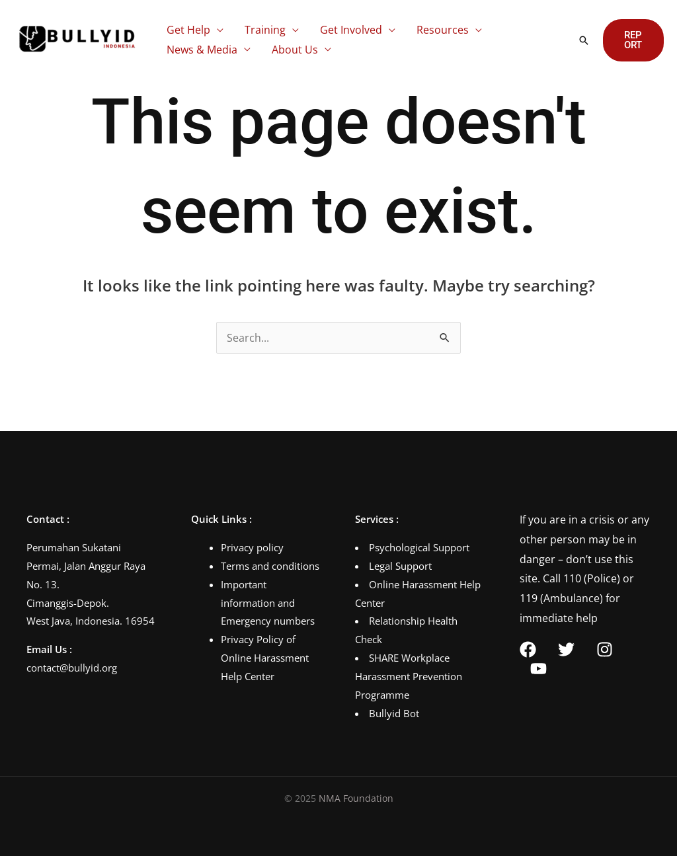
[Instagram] (604, 649)
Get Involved (351, 29)
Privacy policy (252, 547)
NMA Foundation (356, 798)
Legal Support (400, 565)
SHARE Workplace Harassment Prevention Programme (408, 676)
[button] (584, 40)
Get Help (188, 29)
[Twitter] (566, 649)
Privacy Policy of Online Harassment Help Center (265, 658)
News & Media (202, 49)
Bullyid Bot (394, 713)
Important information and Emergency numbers (268, 603)
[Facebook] (528, 649)
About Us (295, 49)
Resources (443, 29)
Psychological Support (419, 547)
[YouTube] (538, 668)
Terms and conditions (270, 565)
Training (265, 29)
